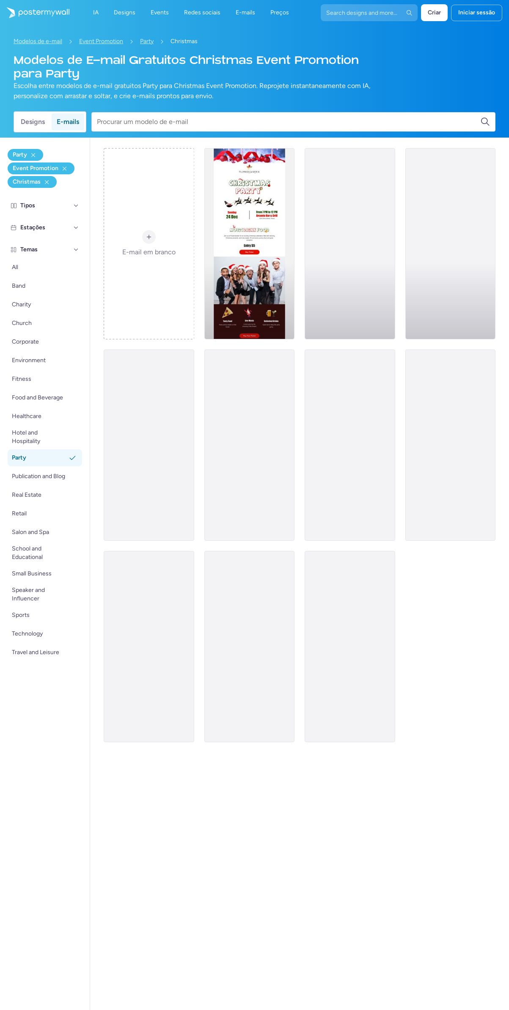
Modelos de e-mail (38, 41)
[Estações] (76, 227)
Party (147, 41)
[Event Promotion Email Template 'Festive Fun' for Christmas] (350, 646)
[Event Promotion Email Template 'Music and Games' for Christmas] (450, 243)
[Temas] (76, 249)
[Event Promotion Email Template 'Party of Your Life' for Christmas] (149, 445)
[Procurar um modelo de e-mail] (288, 122)
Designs (33, 122)
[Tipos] (76, 205)
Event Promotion (101, 41)
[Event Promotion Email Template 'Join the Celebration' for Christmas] (450, 445)
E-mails (68, 122)
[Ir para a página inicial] (34, 12)
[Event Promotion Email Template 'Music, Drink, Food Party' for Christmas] (249, 243)
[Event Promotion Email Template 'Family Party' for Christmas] (149, 646)
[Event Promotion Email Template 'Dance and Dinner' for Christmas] (249, 445)
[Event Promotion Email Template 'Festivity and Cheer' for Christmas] (350, 243)
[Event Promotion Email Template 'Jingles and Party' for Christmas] (249, 646)
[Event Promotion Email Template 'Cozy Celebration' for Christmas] (350, 445)
